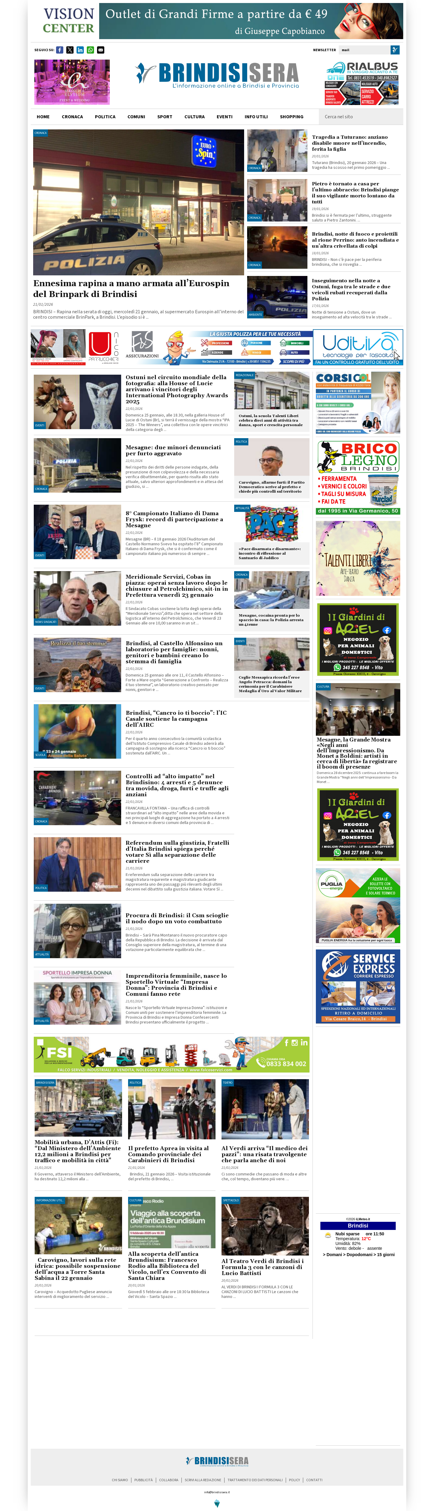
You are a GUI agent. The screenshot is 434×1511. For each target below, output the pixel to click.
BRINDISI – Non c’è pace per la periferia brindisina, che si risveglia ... (347, 262)
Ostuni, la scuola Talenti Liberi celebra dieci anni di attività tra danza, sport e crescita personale (271, 420)
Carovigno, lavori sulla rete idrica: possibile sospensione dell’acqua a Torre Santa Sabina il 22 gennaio (78, 1269)
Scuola (40, 755)
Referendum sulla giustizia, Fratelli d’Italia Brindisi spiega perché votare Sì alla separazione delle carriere (177, 852)
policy (294, 1480)
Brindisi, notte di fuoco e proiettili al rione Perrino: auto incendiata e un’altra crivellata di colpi (355, 240)
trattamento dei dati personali (255, 1480)
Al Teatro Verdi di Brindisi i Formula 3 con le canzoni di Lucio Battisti (263, 1267)
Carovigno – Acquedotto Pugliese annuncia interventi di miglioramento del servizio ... (73, 1294)
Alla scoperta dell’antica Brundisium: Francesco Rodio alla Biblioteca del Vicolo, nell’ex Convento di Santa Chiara (167, 1266)
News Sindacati (45, 622)
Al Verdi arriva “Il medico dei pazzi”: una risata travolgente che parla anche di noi (265, 1154)
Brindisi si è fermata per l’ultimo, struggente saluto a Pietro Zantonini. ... (352, 217)
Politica (40, 888)
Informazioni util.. (50, 1200)
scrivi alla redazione (203, 1480)
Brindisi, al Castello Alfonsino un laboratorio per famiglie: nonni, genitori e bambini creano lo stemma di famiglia (174, 652)
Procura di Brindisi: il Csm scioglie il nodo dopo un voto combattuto (177, 918)
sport (164, 116)
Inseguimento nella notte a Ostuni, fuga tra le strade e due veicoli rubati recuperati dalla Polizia (351, 290)
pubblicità (143, 1480)
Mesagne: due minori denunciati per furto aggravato (173, 450)
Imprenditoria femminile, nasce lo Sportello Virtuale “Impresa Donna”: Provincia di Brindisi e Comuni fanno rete (176, 985)
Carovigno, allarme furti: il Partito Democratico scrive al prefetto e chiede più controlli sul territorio (272, 487)
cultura (194, 116)
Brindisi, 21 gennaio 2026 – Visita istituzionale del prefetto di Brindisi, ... (169, 1176)
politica (105, 116)
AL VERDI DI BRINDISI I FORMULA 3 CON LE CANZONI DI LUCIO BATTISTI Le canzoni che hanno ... (260, 1292)
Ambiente (255, 315)
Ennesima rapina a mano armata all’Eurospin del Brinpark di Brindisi (131, 289)
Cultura (135, 1200)
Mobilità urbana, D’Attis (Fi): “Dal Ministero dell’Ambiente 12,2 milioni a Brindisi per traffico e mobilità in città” (78, 1151)
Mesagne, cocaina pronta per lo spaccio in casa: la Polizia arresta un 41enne (271, 620)
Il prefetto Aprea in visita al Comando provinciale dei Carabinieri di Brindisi (168, 1154)
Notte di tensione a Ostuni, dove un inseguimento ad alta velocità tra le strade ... (352, 314)
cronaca (72, 116)
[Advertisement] (105, 1323)
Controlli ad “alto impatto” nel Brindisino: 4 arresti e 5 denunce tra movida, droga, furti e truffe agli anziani (177, 785)
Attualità (42, 954)
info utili (256, 116)
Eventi (225, 116)
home (43, 116)
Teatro (227, 1083)
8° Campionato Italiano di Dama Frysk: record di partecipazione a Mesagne (174, 519)
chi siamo (120, 1480)
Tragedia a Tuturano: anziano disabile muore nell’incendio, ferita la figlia (350, 143)
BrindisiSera (45, 1083)
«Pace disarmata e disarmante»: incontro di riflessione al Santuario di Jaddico (270, 553)
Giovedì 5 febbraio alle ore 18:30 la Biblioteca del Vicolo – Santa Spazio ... (168, 1294)
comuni (136, 116)
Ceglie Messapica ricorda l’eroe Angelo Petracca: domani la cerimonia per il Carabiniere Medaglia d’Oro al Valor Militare (270, 684)
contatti (314, 1480)
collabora (168, 1480)
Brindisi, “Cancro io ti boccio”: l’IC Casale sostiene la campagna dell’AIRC (176, 719)
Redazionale (244, 375)
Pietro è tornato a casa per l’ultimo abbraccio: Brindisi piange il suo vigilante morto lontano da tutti (355, 193)
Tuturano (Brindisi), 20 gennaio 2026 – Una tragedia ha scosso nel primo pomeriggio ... (351, 165)
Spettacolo (231, 1200)
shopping (291, 116)
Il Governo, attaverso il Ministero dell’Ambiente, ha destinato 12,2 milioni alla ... (78, 1176)
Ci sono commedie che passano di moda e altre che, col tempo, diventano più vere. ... (264, 1176)
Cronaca (40, 133)
